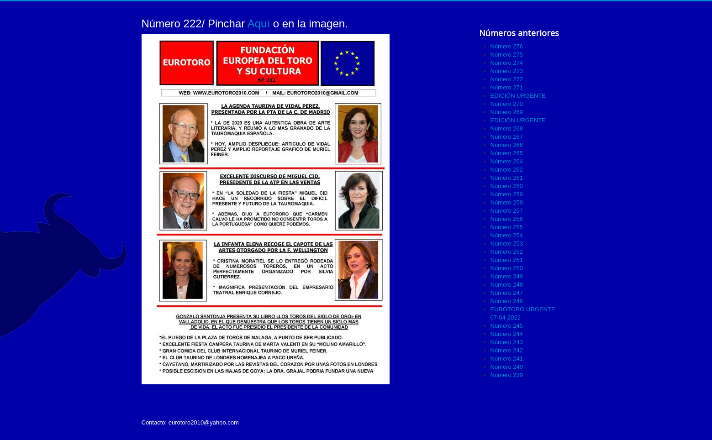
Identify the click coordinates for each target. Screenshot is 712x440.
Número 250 (506, 268)
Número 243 (506, 342)
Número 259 (506, 194)
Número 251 (506, 260)
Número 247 (506, 292)
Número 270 (506, 103)
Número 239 (506, 375)
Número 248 (506, 284)
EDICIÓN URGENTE (518, 95)
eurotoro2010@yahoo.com (204, 422)
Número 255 (506, 227)
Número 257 (506, 210)
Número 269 (506, 112)
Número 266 (506, 144)
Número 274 (506, 62)
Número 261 (506, 177)
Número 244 (506, 333)
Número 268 (506, 128)
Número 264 (506, 161)
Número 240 (506, 366)
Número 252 (506, 251)
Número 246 (506, 301)
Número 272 (506, 79)
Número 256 (506, 218)
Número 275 (506, 54)
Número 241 (506, 358)
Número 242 (506, 350)
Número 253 (506, 243)
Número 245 (506, 325)
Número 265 (506, 153)
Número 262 (506, 169)
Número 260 (506, 186)
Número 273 (506, 71)
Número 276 (506, 46)
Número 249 (506, 276)
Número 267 (506, 136)
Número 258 (506, 202)
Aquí (260, 23)
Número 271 (506, 87)
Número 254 (506, 235)
